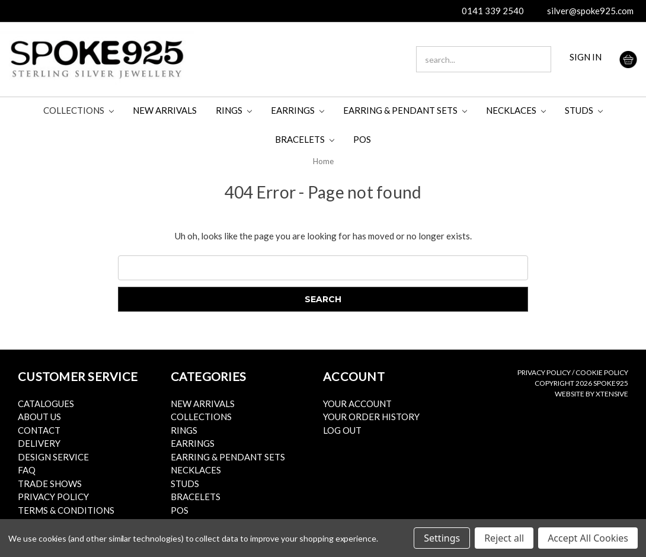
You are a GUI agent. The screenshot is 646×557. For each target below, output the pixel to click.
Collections (78, 110)
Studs (584, 110)
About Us (39, 416)
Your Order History (371, 416)
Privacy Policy (53, 496)
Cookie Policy (601, 372)
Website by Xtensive (591, 393)
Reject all (504, 538)
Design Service (53, 457)
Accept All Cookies (588, 538)
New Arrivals (165, 110)
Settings (442, 538)
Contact (39, 430)
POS (362, 139)
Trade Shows (50, 483)
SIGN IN (586, 57)
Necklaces (516, 110)
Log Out (342, 430)
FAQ (27, 470)
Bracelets (304, 139)
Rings (234, 110)
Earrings (297, 110)
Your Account (357, 403)
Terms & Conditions (66, 510)
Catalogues (46, 403)
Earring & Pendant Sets (405, 110)
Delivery (39, 443)
